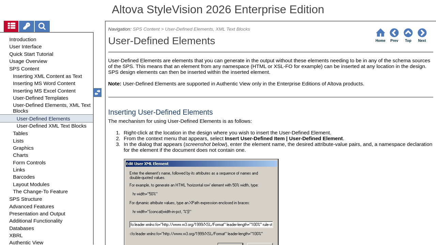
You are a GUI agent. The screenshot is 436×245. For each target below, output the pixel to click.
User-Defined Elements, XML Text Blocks (207, 29)
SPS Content (146, 29)
